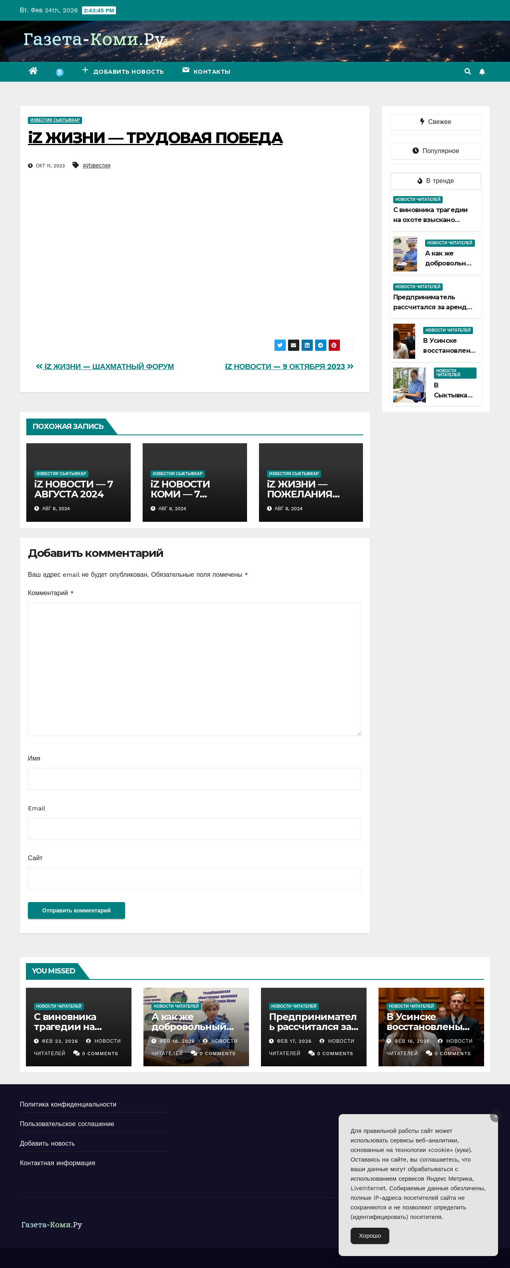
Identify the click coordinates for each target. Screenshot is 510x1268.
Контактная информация (57, 1163)
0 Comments (100, 1053)
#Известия (96, 165)
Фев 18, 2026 (177, 1041)
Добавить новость (47, 1143)
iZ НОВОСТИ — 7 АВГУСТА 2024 (73, 489)
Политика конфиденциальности (68, 1104)
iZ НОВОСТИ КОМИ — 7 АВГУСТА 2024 (185, 494)
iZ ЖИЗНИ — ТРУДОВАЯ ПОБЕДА (155, 137)
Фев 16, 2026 (412, 1041)
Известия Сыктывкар (55, 120)
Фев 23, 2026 (60, 1041)
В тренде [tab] (436, 181)
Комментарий (51, 593)
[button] (468, 71)
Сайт (35, 858)
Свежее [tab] (435, 122)
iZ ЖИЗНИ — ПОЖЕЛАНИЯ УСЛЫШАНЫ (299, 494)
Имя (34, 758)
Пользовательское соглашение (67, 1124)
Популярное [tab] (435, 151)
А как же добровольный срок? (450, 263)
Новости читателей (418, 199)
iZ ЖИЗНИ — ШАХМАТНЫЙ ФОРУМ (105, 366)
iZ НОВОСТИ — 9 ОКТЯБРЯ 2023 (289, 366)
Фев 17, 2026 (294, 1041)
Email (36, 808)
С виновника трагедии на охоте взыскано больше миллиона (430, 220)
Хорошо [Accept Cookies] (370, 1235)
